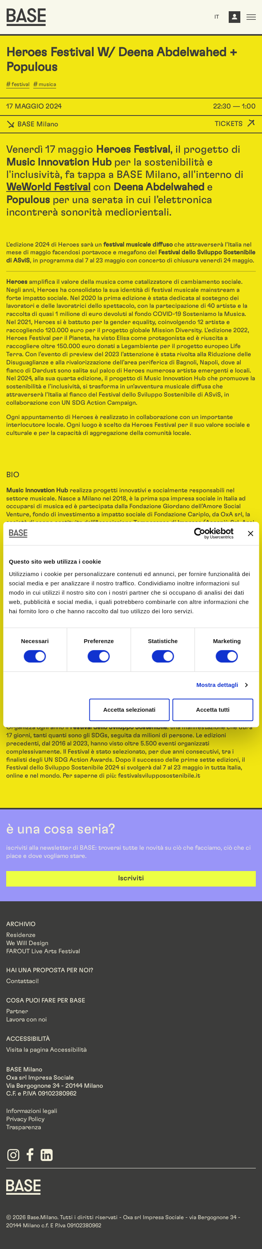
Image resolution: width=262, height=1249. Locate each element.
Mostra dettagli (217, 684)
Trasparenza (23, 1127)
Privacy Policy (25, 1119)
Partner (17, 1011)
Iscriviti (131, 878)
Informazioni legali (31, 1111)
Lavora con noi (26, 1019)
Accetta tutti (213, 709)
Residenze (21, 935)
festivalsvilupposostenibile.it (159, 776)
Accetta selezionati (129, 709)
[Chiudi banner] (250, 533)
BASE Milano (32, 124)
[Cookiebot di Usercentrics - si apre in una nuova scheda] (199, 533)
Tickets (229, 124)
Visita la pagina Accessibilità (46, 1050)
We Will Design (27, 943)
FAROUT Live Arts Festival (43, 951)
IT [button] (216, 17)
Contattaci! (22, 981)
